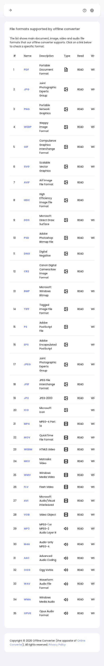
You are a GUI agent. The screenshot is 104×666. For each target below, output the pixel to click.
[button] (92, 10)
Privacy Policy (57, 644)
